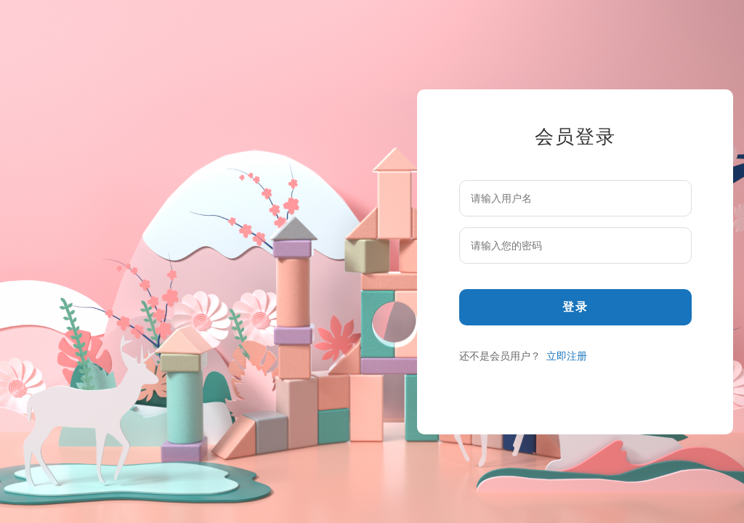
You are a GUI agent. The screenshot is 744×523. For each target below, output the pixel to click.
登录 (575, 307)
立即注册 (566, 356)
